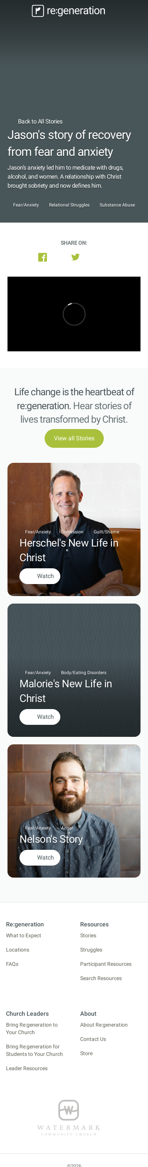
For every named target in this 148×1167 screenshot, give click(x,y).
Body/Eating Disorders (83, 672)
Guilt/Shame (106, 532)
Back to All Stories (34, 121)
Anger (67, 828)
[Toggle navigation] (18, 11)
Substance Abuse (117, 205)
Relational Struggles (69, 205)
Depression (72, 532)
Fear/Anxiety (26, 205)
